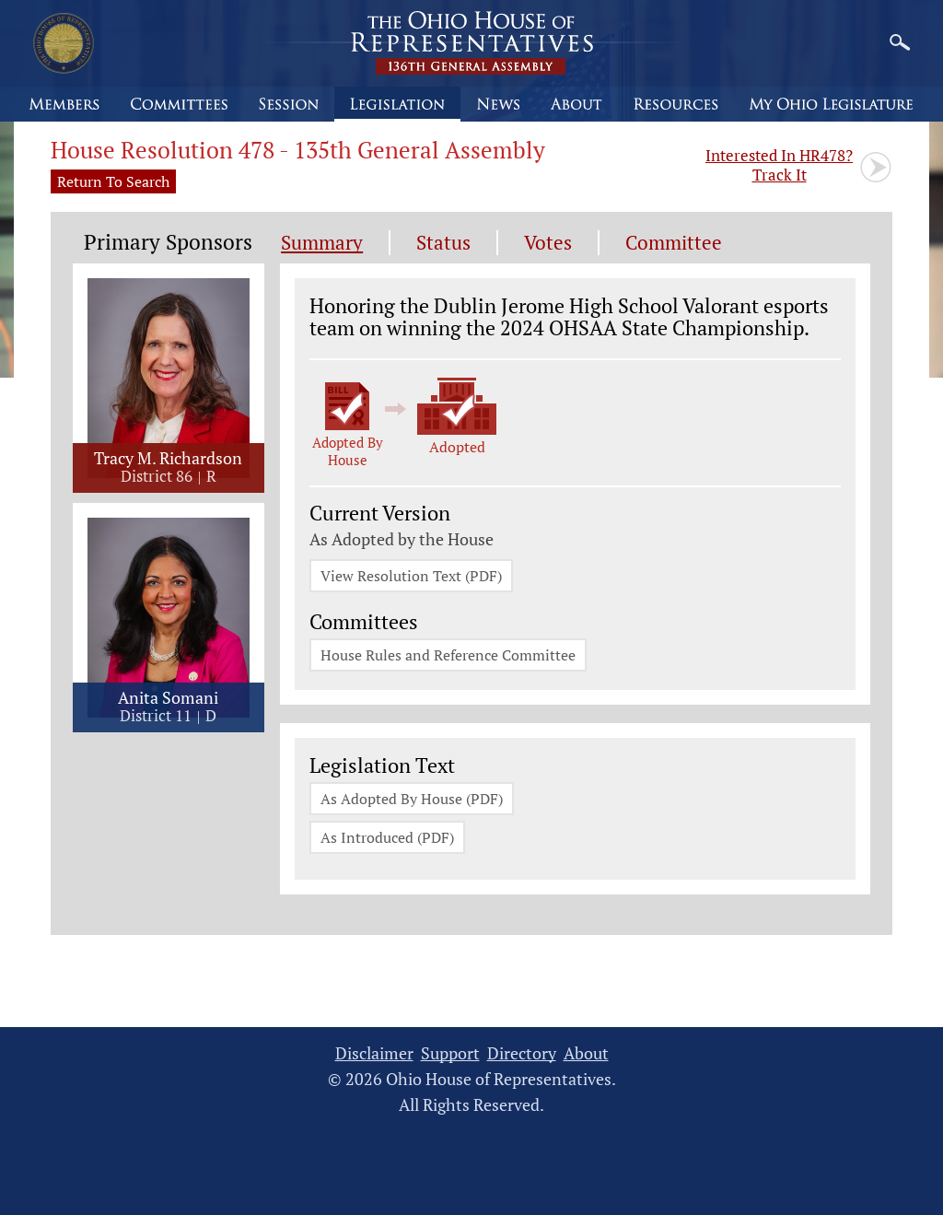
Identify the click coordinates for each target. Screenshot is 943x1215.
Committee (673, 242)
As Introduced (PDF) (387, 837)
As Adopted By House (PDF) (411, 799)
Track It (779, 165)
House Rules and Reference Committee (448, 655)
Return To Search (113, 181)
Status (443, 242)
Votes (548, 242)
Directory (521, 1053)
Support (450, 1053)
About (586, 1053)
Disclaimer (374, 1053)
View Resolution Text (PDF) (411, 576)
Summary (322, 242)
